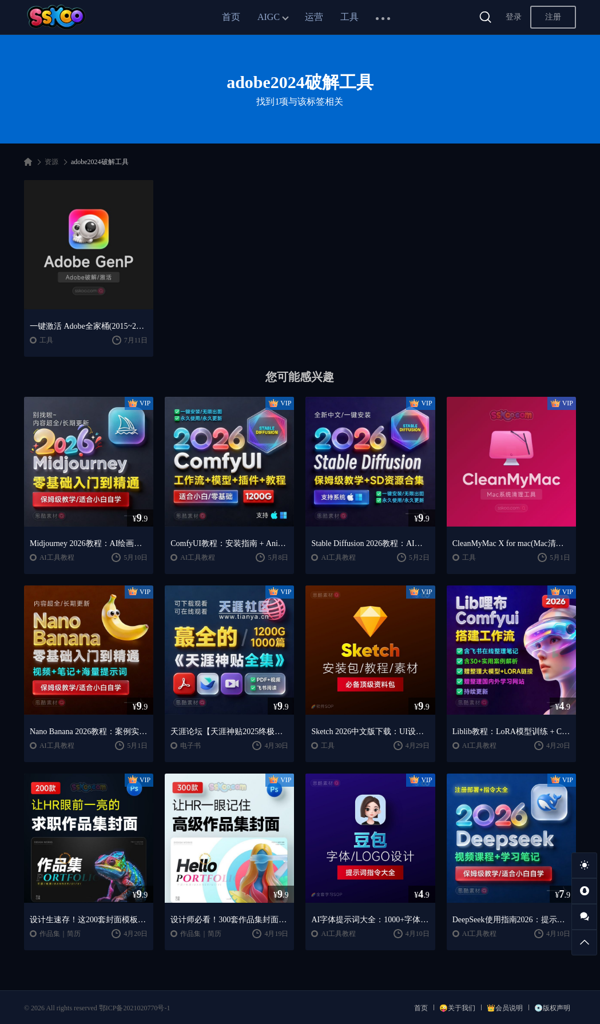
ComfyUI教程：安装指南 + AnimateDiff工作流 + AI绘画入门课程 (229, 543)
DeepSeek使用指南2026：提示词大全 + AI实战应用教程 (511, 919)
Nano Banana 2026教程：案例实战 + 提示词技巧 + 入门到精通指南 (89, 731)
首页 (231, 17)
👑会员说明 (505, 1008)
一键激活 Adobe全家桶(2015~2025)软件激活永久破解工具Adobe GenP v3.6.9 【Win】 (89, 326)
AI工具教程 (56, 557)
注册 (553, 17)
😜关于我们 (457, 1008)
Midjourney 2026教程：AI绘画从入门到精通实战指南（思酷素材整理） (89, 543)
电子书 (190, 746)
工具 (349, 17)
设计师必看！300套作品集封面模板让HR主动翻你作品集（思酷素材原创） (229, 919)
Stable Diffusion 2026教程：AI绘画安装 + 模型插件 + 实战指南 (370, 543)
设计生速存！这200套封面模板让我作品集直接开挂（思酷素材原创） (89, 919)
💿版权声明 (552, 1008)
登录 (514, 17)
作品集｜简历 (60, 934)
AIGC (268, 17)
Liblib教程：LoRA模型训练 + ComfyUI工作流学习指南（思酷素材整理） (511, 731)
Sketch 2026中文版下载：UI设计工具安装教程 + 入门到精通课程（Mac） (370, 731)
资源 (51, 162)
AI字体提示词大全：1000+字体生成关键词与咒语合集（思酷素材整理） (370, 919)
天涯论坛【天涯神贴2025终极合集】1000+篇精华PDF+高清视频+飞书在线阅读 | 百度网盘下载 (229, 731)
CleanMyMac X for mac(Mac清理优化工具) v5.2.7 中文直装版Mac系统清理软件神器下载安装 (511, 543)
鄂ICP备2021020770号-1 (134, 1008)
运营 (314, 17)
